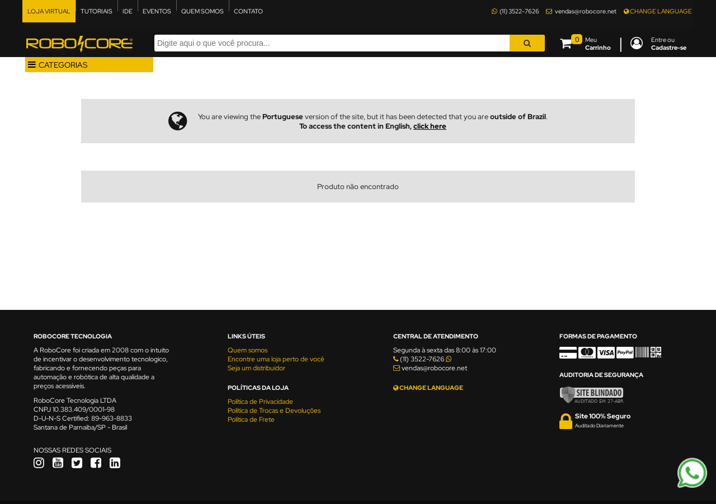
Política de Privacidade (260, 401)
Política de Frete (251, 419)
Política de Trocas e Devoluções (274, 410)
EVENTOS (157, 11)
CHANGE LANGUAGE (658, 11)
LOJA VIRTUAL (48, 11)
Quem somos (247, 350)
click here (429, 126)
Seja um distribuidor (256, 368)
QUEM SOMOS (202, 11)
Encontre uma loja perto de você (276, 359)
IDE (128, 11)
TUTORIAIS (96, 11)
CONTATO (248, 11)
